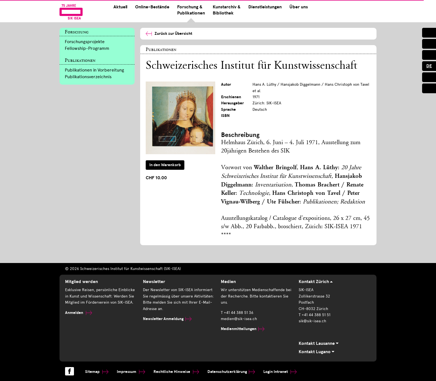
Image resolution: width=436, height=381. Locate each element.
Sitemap (96, 371)
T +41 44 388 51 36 (237, 312)
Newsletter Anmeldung (167, 318)
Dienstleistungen (265, 7)
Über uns (298, 7)
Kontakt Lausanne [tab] (318, 343)
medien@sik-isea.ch (239, 318)
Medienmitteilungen (242, 328)
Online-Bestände (152, 7)
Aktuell (120, 7)
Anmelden (78, 312)
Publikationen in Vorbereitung (94, 70)
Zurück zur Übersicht (169, 33)
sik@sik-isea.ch (312, 321)
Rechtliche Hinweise (176, 371)
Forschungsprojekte (85, 41)
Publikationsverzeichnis (88, 76)
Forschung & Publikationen (191, 10)
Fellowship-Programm (87, 48)
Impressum (131, 371)
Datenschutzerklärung (231, 371)
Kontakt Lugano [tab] (316, 352)
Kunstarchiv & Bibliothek (227, 10)
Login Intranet (280, 371)
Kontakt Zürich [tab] (316, 281)
